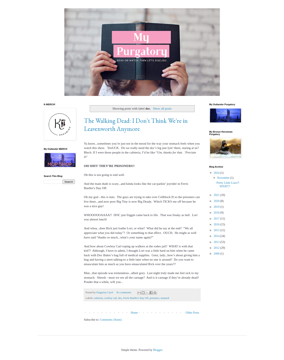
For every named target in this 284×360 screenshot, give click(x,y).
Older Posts (192, 312)
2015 (217, 230)
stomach (165, 298)
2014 (217, 236)
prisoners (154, 298)
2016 (217, 224)
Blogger (157, 350)
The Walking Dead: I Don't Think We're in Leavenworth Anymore (136, 125)
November (223, 177)
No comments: (124, 292)
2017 (217, 218)
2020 (217, 201)
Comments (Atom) (111, 319)
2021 (217, 195)
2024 (217, 172)
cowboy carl (110, 298)
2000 (217, 253)
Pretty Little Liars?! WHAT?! (227, 184)
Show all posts (162, 108)
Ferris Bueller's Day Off (135, 298)
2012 (217, 247)
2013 (217, 242)
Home (134, 312)
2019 (217, 206)
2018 (217, 212)
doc (120, 298)
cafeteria (98, 298)
